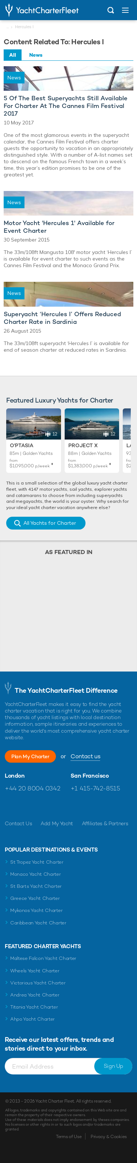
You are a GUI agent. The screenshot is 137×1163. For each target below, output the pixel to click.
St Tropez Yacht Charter (37, 862)
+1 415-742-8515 (95, 788)
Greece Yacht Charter (35, 898)
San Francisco (90, 775)
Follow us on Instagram (41, 806)
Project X (83, 445)
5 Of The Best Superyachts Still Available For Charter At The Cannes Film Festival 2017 (66, 105)
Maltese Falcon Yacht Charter (43, 958)
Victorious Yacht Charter (37, 983)
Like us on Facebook (10, 806)
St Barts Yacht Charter (36, 886)
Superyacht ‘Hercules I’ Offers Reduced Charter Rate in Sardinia (62, 318)
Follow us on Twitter (26, 806)
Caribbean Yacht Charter (38, 923)
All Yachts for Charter (49, 523)
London (15, 775)
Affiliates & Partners (105, 823)
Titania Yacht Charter (34, 1007)
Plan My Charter (30, 756)
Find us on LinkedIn (57, 806)
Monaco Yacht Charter (35, 874)
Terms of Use (68, 1137)
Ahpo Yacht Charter (32, 1019)
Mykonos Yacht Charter (36, 910)
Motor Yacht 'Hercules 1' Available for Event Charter (59, 227)
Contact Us (18, 823)
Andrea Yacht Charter (35, 995)
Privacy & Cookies (109, 1137)
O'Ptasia (21, 445)
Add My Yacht (57, 823)
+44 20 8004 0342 (32, 788)
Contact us (85, 756)
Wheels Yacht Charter (35, 971)
